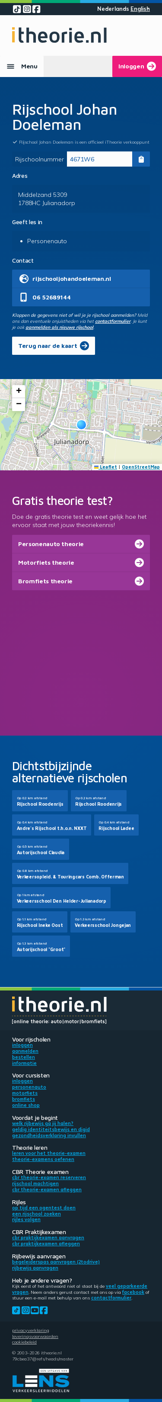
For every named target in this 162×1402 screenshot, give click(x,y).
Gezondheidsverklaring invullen (49, 1135)
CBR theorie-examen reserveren (49, 1177)
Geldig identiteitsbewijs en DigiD (51, 1129)
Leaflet (106, 466)
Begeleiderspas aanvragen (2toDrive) (56, 1262)
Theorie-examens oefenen (43, 1159)
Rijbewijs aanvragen (35, 1268)
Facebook (133, 1292)
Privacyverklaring (30, 1330)
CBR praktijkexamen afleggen (46, 1244)
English (140, 9)
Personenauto (29, 1087)
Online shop (26, 1105)
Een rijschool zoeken (36, 1214)
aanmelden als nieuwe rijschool (59, 327)
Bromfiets (23, 1099)
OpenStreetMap (141, 466)
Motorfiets (25, 1093)
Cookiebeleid (24, 1342)
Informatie (24, 1063)
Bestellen (23, 1057)
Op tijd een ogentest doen (44, 1208)
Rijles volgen (26, 1219)
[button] (81, 424)
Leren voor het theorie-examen (49, 1153)
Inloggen (22, 1045)
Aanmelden (25, 1051)
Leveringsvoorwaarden (35, 1336)
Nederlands (113, 9)
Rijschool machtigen (35, 1183)
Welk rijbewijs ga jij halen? (42, 1123)
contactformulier (112, 321)
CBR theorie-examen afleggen (47, 1190)
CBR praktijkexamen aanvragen (48, 1238)
